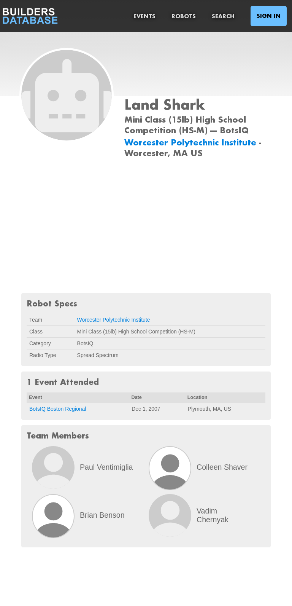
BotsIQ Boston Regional (57, 409)
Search (223, 16)
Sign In (269, 15)
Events (144, 16)
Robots (183, 16)
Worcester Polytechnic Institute (191, 142)
